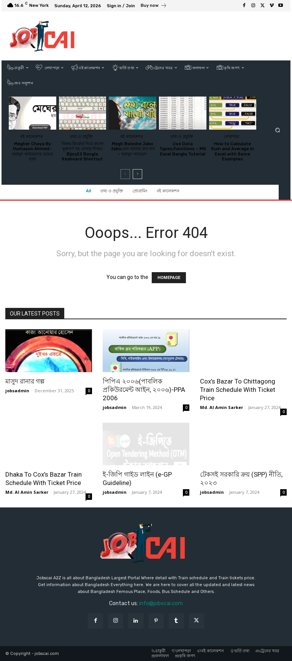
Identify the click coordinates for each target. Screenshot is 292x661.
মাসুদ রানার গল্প (24, 381)
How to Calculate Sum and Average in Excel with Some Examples (232, 151)
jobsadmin (17, 390)
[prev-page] (125, 174)
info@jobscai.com (161, 603)
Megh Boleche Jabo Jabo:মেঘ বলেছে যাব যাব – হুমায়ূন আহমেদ (133, 148)
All (88, 191)
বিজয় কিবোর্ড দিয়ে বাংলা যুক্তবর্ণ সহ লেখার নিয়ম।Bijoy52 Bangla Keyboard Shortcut (82, 151)
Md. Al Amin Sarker (221, 407)
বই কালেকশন (168, 191)
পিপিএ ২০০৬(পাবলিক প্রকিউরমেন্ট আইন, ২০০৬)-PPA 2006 (144, 389)
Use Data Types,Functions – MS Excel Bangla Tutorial (182, 148)
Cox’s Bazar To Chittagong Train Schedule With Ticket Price (237, 389)
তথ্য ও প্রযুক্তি (111, 191)
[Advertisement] (190, 36)
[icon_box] (154, 6)
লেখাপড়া (231, 136)
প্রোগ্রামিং (140, 191)
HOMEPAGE (168, 277)
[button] (277, 130)
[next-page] (137, 174)
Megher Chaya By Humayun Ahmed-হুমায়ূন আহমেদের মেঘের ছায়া (32, 151)
